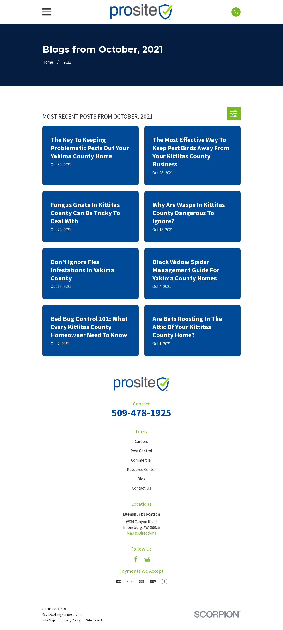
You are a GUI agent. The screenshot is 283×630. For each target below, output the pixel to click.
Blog (141, 478)
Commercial (141, 460)
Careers (141, 441)
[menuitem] (48, 620)
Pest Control (141, 450)
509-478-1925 (141, 412)
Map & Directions (141, 533)
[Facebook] (136, 559)
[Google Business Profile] (147, 559)
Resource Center (141, 469)
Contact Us (141, 488)
